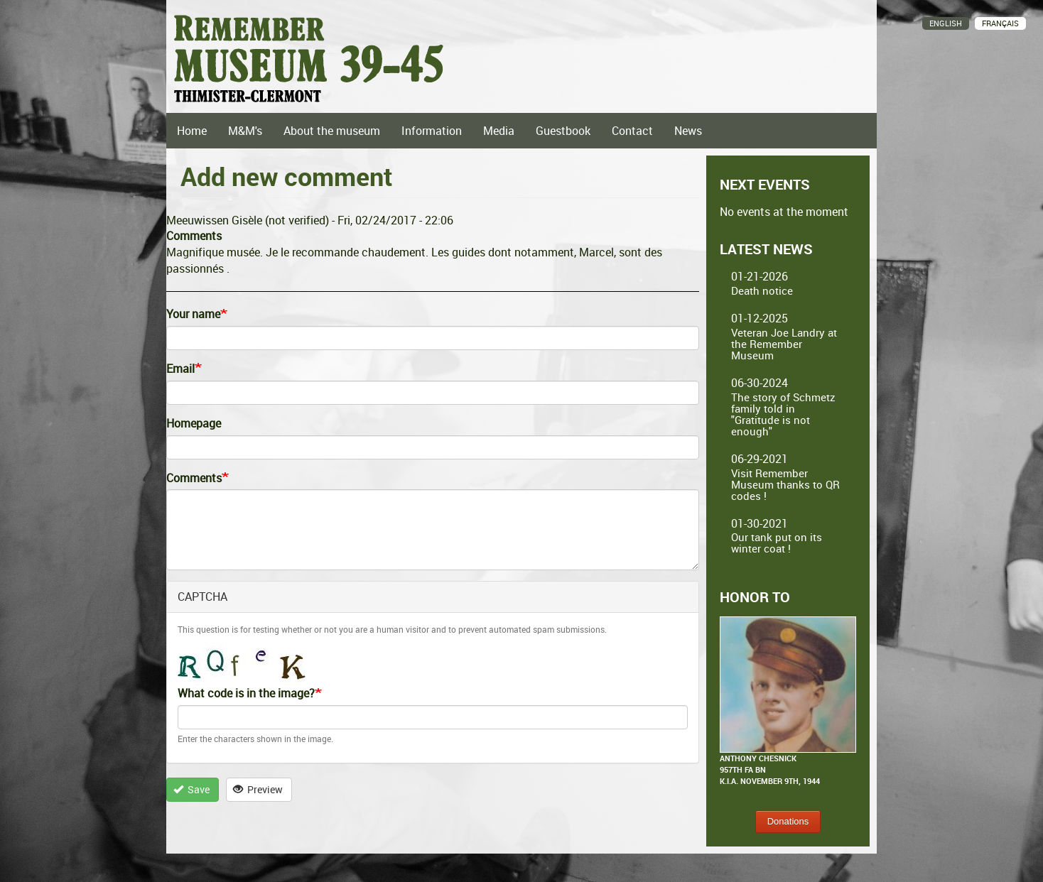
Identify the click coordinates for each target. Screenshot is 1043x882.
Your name (193, 314)
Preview (258, 789)
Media (498, 130)
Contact (632, 130)
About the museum (331, 130)
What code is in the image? (246, 693)
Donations (788, 821)
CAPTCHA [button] (202, 596)
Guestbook (563, 130)
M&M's (245, 130)
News (688, 130)
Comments (194, 478)
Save (191, 789)
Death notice (762, 290)
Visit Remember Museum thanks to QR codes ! (785, 484)
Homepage (193, 423)
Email (180, 368)
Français (1000, 23)
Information (431, 130)
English (945, 23)
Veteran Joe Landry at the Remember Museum (784, 344)
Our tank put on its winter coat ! (776, 542)
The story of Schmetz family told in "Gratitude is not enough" (783, 414)
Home (192, 130)
